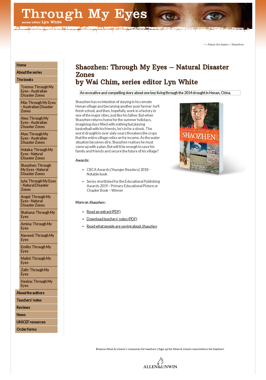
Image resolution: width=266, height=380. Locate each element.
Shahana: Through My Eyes (38, 214)
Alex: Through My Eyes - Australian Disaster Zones (35, 122)
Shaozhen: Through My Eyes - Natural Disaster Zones (36, 169)
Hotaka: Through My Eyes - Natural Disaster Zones (37, 153)
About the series (29, 72)
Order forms (26, 329)
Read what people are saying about (122, 226)
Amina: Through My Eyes (36, 226)
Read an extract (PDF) (104, 211)
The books (25, 79)
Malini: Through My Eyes (36, 260)
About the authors (30, 293)
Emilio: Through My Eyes (36, 249)
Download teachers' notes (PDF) (112, 219)
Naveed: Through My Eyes (37, 237)
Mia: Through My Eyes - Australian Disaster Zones (38, 106)
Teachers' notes (29, 300)
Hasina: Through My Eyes (36, 283)
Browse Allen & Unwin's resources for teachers (126, 349)
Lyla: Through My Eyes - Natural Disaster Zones (38, 185)
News (21, 314)
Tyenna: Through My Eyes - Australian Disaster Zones (37, 91)
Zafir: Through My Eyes (35, 272)
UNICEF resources (31, 322)
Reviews (23, 307)
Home (21, 65)
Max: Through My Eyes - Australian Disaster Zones (34, 138)
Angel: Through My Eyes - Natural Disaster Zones (36, 200)
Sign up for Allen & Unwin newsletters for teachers (191, 349)
